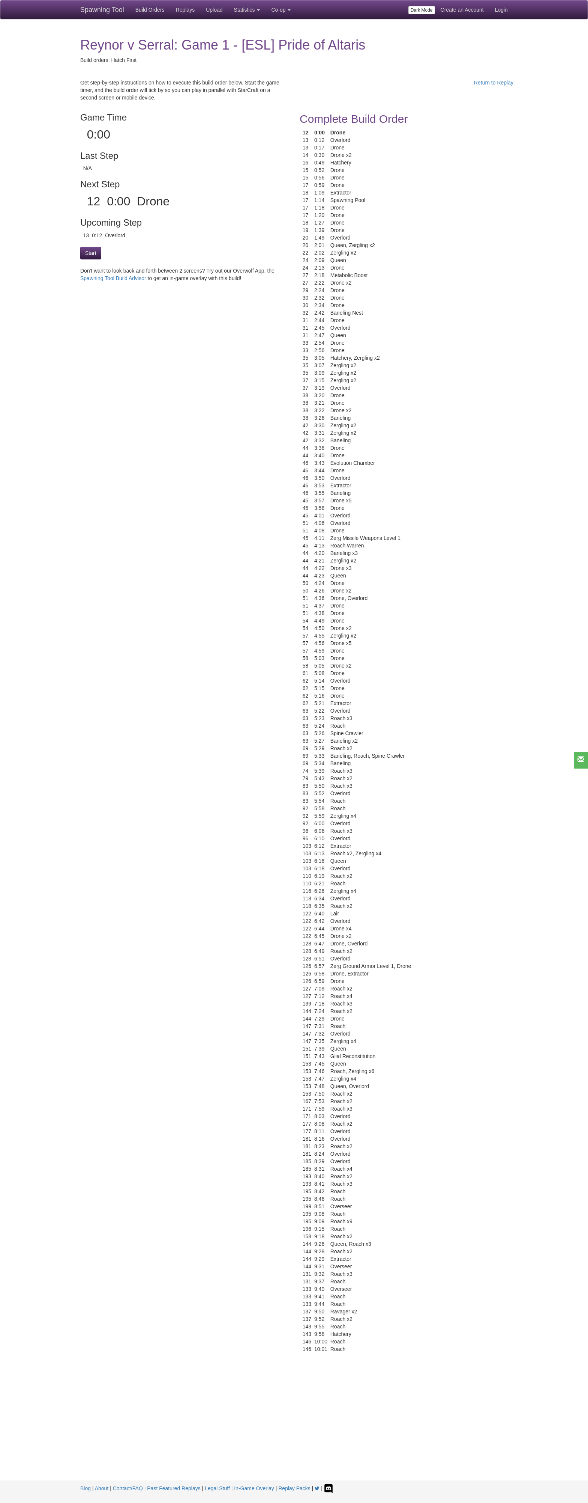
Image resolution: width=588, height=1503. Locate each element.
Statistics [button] (247, 10)
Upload (214, 10)
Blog (85, 1488)
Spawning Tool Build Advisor (113, 278)
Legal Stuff (217, 1488)
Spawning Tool (102, 10)
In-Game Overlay (254, 1488)
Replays (185, 10)
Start (90, 253)
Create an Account (462, 10)
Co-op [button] (281, 10)
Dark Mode (422, 10)
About (102, 1488)
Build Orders (150, 10)
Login (501, 10)
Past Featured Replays (173, 1488)
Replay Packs (294, 1488)
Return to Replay (493, 83)
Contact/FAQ (128, 1488)
